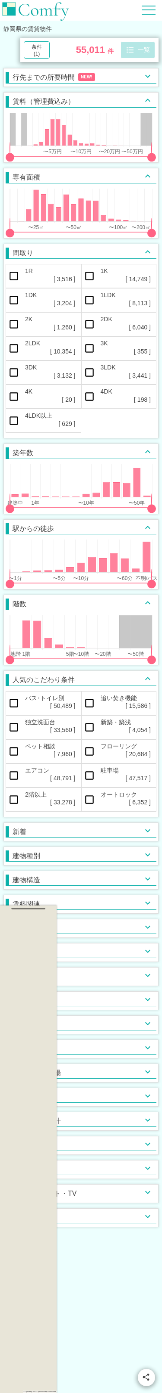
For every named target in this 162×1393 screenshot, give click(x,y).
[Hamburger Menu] (149, 9)
